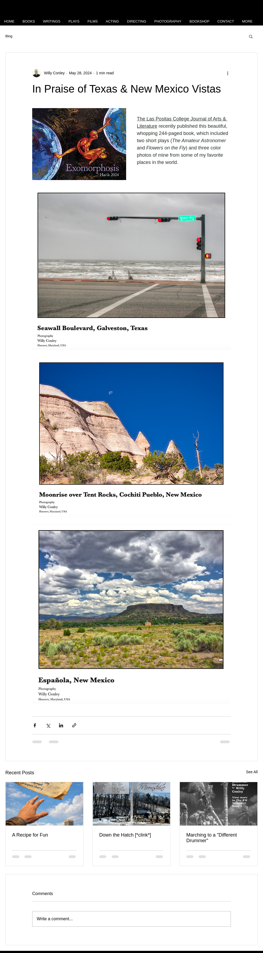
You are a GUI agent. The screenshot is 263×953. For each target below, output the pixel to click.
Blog (8, 36)
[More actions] (227, 73)
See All (252, 772)
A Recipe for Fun (30, 835)
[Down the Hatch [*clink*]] (131, 804)
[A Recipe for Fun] (44, 804)
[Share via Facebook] (34, 725)
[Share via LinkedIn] (61, 725)
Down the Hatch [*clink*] (125, 835)
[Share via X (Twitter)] (47, 725)
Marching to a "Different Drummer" (211, 837)
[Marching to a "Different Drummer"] (218, 804)
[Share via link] (74, 725)
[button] (250, 36)
